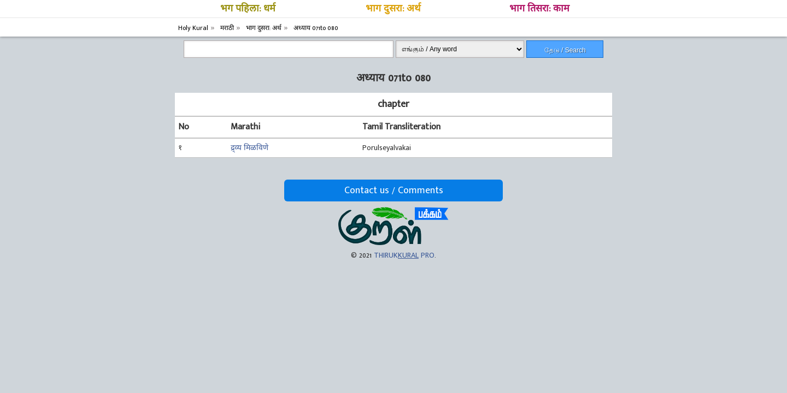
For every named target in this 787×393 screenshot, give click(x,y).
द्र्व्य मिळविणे (249, 147)
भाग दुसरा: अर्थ (393, 9)
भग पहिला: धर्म (247, 9)
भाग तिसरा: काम (539, 9)
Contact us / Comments (393, 190)
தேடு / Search (565, 50)
